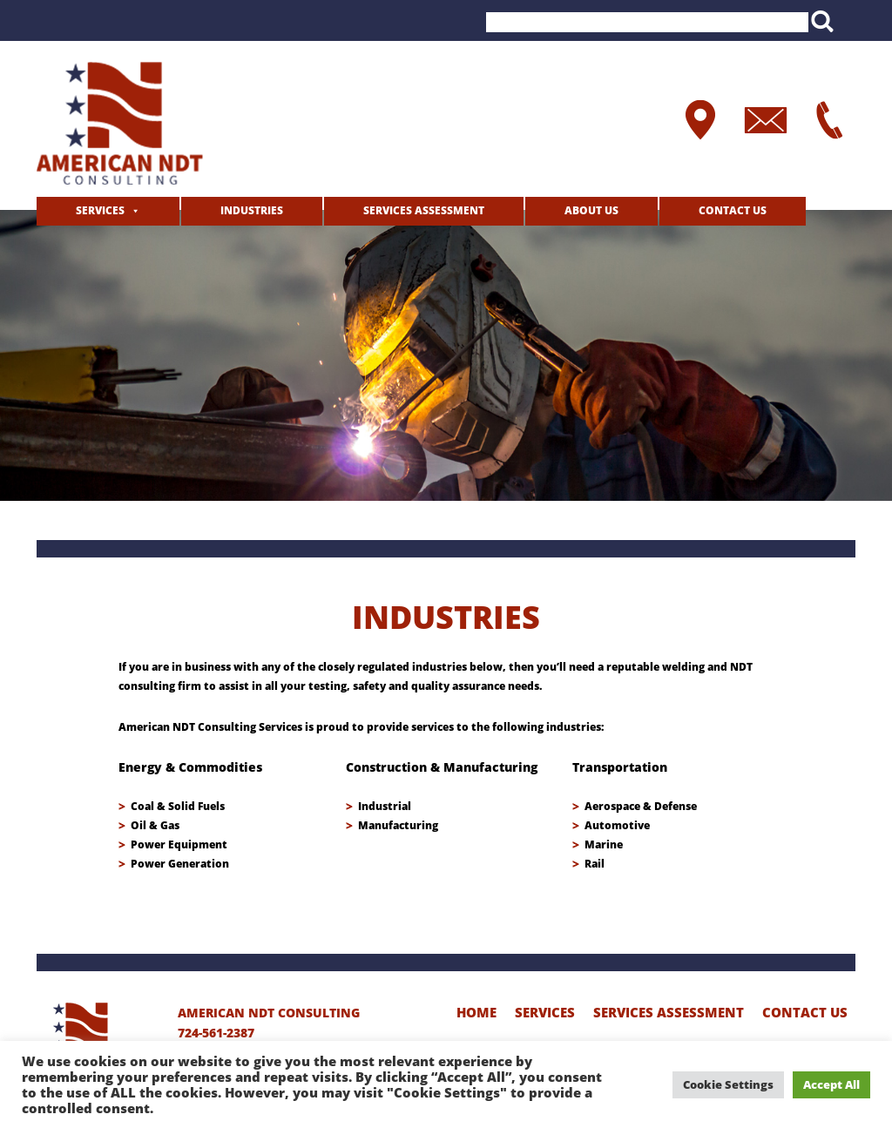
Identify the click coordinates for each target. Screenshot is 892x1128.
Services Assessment (423, 210)
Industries (251, 210)
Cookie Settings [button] (728, 1084)
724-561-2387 (216, 1032)
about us (591, 210)
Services (100, 210)
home (476, 1012)
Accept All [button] (831, 1084)
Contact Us (733, 210)
